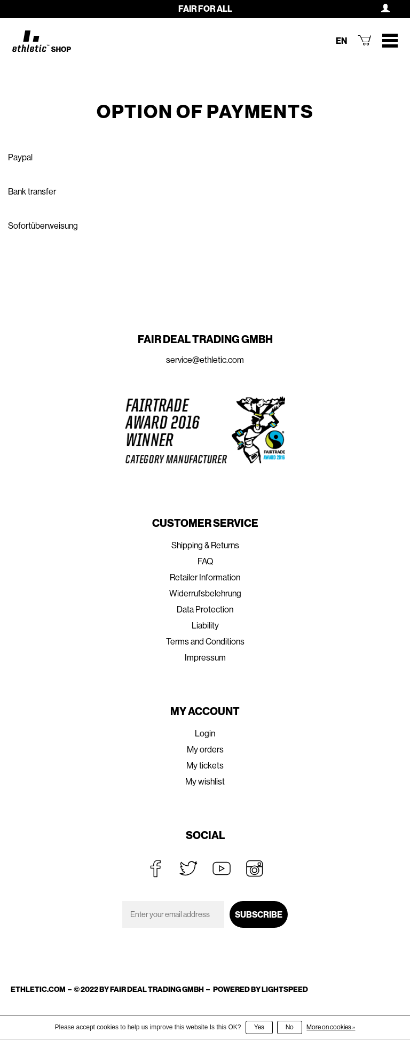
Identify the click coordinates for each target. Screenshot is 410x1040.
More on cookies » (330, 1027)
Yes (259, 1027)
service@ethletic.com (205, 360)
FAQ (205, 561)
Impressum (205, 658)
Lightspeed (285, 989)
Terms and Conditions (205, 642)
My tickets (205, 765)
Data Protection (205, 609)
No (290, 1027)
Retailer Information (205, 577)
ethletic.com (38, 989)
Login (205, 733)
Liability (205, 625)
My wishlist (205, 782)
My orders (205, 749)
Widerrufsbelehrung (205, 593)
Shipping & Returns (205, 545)
